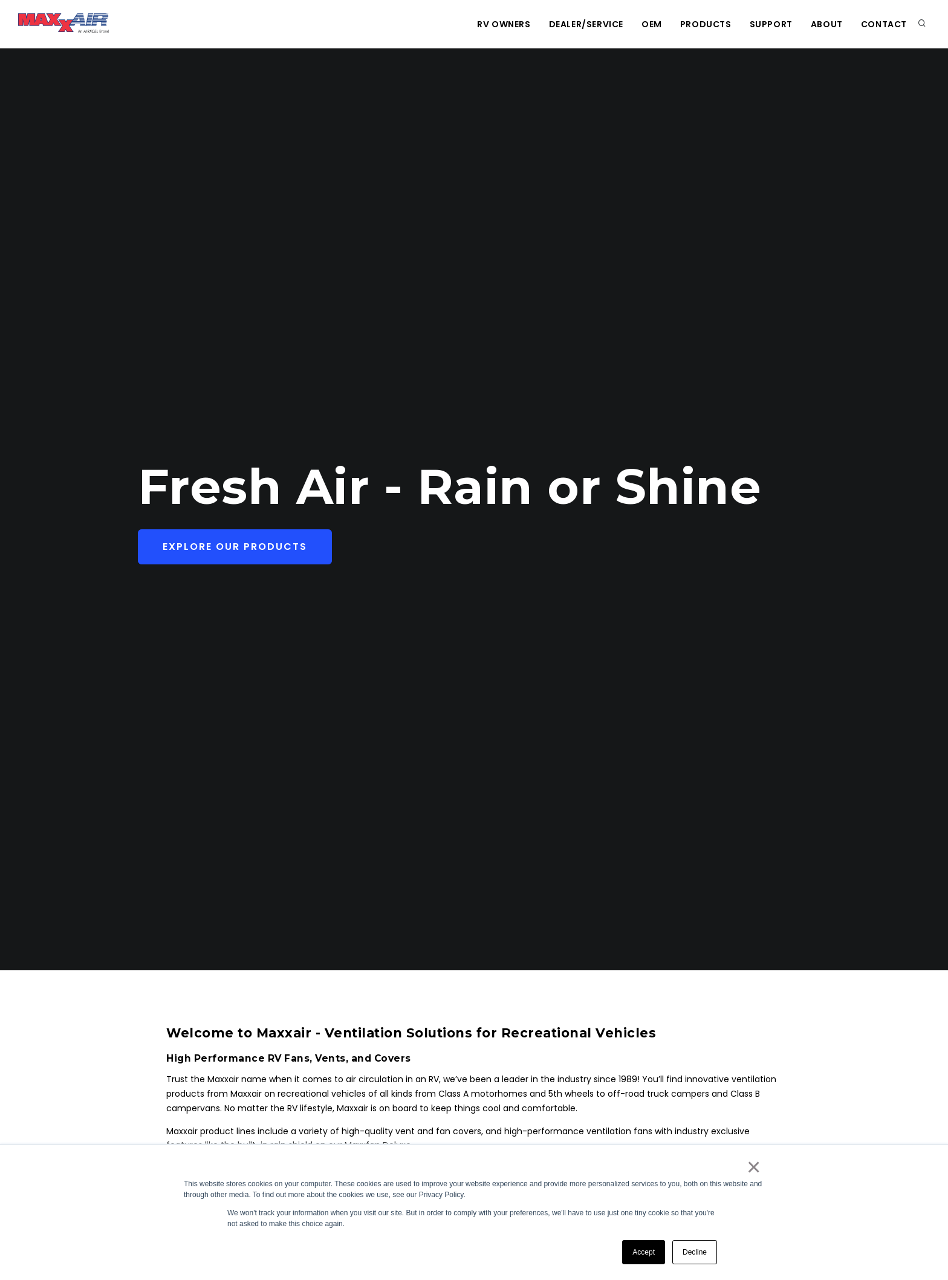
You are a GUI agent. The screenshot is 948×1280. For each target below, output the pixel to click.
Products (706, 24)
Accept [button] (643, 1252)
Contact (884, 24)
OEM (651, 24)
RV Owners (503, 24)
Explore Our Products (235, 546)
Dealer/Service (586, 24)
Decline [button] (695, 1252)
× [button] (753, 1166)
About (827, 24)
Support (771, 24)
